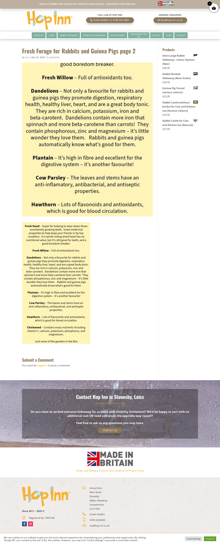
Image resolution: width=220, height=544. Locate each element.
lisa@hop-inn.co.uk (171, 20)
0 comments (53, 57)
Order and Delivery (87, 470)
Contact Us (110, 430)
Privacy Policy (136, 470)
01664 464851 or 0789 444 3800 (111, 20)
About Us (38, 35)
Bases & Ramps (118, 35)
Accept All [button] (210, 538)
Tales (168, 35)
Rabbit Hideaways (69, 35)
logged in (42, 365)
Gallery (156, 35)
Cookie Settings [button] (194, 538)
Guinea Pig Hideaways (94, 35)
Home (52, 35)
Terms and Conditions (113, 470)
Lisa (27, 57)
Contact (181, 35)
